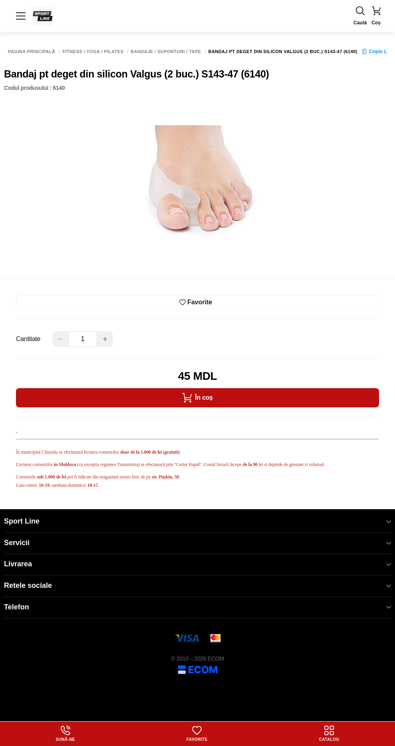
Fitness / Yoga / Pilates (93, 52)
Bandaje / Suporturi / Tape (166, 52)
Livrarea (197, 564)
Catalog (329, 734)
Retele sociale (197, 585)
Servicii (197, 543)
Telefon (197, 607)
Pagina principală (32, 52)
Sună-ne (65, 734)
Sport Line (197, 521)
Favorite (197, 734)
